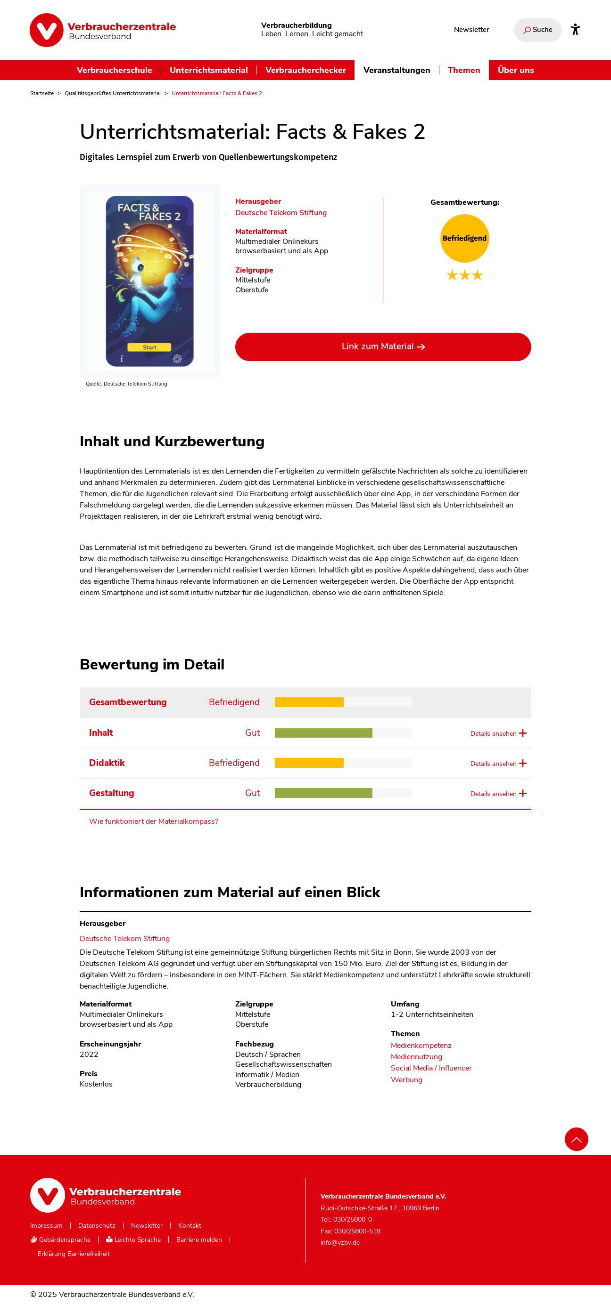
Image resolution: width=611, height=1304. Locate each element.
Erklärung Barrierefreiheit (74, 1254)
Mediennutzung (416, 1057)
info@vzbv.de (340, 1242)
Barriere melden (199, 1240)
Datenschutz (97, 1226)
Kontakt (189, 1226)
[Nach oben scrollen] (576, 1139)
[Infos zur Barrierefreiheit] (575, 30)
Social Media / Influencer (431, 1068)
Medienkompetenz (421, 1045)
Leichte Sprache (133, 1239)
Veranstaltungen (396, 69)
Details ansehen (494, 733)
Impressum (46, 1226)
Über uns (516, 69)
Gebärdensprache (60, 1239)
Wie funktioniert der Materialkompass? (153, 821)
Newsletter (471, 29)
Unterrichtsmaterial (209, 69)
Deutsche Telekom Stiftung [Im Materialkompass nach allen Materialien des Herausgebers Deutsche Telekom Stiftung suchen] (281, 213)
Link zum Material (378, 346)
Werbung (406, 1080)
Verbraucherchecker (305, 69)
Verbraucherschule (114, 69)
